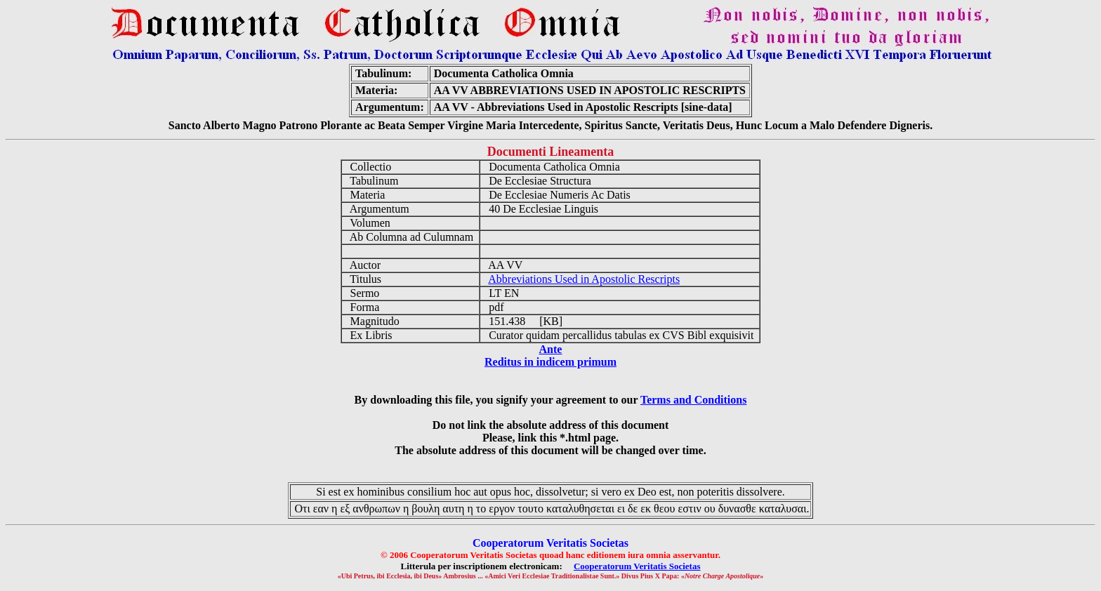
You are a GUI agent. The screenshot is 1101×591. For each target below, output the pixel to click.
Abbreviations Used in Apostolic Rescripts (584, 279)
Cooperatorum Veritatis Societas (637, 566)
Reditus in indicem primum (550, 362)
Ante (550, 349)
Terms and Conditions (693, 400)
